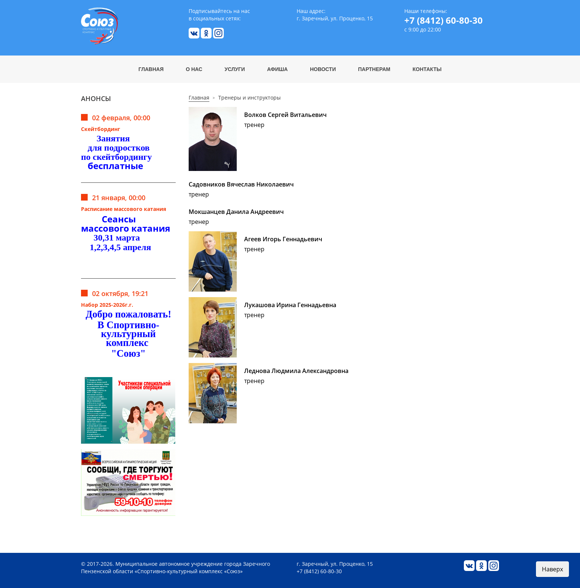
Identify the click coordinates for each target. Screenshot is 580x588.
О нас (194, 69)
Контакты (426, 69)
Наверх (552, 569)
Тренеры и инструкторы (249, 97)
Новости (323, 69)
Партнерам (374, 69)
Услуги (235, 69)
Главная (150, 69)
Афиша (277, 69)
